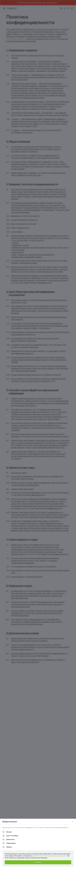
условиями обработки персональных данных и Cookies (50, 855)
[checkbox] (6, 832)
